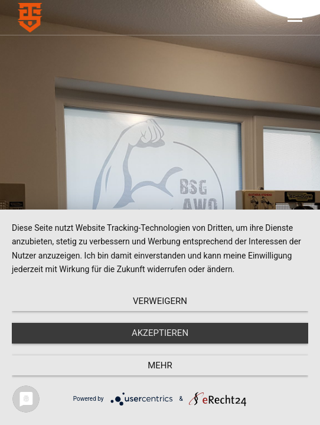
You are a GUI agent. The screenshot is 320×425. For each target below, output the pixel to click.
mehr (160, 365)
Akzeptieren (160, 333)
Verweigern (160, 301)
